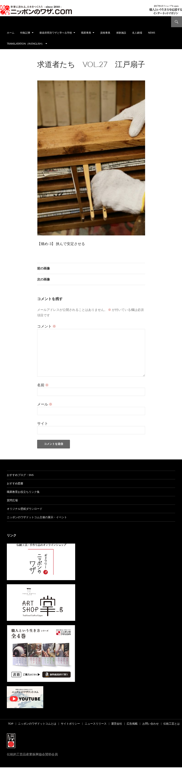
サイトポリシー (70, 723)
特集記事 (25, 32)
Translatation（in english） (25, 43)
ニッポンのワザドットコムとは (37, 723)
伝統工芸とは (171, 723)
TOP (10, 723)
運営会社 (116, 723)
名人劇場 (137, 32)
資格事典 (105, 32)
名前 (43, 385)
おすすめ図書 (15, 483)
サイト (42, 423)
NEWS (151, 32)
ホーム (10, 32)
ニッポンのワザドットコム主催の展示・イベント (37, 517)
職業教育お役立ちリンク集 (23, 492)
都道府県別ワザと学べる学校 (55, 32)
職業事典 (86, 32)
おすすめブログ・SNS (20, 475)
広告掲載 (132, 723)
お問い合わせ (150, 723)
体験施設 (121, 32)
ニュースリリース (96, 723)
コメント (46, 326)
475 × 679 (75, 70)
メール (44, 404)
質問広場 (12, 500)
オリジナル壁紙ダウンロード (24, 508)
